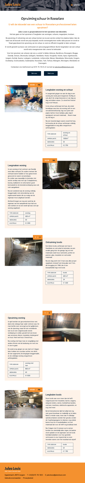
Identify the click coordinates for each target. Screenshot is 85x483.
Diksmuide (24, 56)
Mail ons (51, 73)
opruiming (11, 38)
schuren (55, 34)
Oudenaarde (29, 61)
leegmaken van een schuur (70, 47)
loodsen (71, 34)
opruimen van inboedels (57, 32)
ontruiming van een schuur (27, 38)
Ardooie (52, 53)
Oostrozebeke (19, 61)
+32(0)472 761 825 (36, 475)
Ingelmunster (72, 56)
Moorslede (69, 58)
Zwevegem (42, 63)
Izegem (8, 58)
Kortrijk (14, 58)
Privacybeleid (28, 478)
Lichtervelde (44, 58)
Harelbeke (40, 56)
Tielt (44, 61)
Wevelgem (65, 61)
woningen (48, 34)
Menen (52, 58)
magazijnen (63, 34)
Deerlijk (10, 56)
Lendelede (35, 58)
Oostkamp (9, 61)
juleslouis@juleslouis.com (64, 67)
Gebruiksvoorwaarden (13, 478)
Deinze (16, 56)
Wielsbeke (73, 61)
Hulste (60, 56)
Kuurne (20, 58)
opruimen (28, 34)
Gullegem (32, 56)
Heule (46, 56)
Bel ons (34, 73)
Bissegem (68, 53)
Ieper (65, 56)
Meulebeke (60, 58)
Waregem (56, 61)
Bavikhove (59, 53)
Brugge (75, 53)
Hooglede (53, 56)
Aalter (46, 53)
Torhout (49, 61)
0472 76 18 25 (38, 67)
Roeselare (38, 61)
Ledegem (27, 58)
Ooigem (76, 58)
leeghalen (37, 34)
